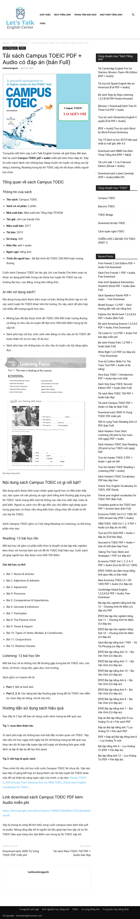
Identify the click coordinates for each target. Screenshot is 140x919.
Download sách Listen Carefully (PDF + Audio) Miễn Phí (116, 175)
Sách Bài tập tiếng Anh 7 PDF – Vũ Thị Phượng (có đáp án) (117, 644)
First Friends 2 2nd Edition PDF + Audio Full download (116, 265)
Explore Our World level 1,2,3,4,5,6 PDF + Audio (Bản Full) (117, 316)
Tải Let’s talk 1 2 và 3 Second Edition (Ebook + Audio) (114, 164)
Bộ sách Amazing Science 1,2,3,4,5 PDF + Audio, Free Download (117, 325)
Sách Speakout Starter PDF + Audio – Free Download (114, 297)
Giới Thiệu (45, 14)
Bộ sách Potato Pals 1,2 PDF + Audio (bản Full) (115, 344)
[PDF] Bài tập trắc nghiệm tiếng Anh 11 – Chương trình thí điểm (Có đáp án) (116, 620)
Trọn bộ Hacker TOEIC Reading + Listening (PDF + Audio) (116, 469)
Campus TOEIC (106, 198)
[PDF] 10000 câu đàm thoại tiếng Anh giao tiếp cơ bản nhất (116, 572)
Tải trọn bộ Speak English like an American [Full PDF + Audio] (116, 85)
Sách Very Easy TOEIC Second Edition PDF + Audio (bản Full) (115, 386)
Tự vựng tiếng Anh (90, 909)
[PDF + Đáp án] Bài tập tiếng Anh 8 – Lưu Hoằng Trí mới (117, 738)
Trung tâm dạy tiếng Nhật (116, 909)
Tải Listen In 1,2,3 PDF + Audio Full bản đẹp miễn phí (117, 335)
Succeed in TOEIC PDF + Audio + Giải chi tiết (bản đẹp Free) (116, 544)
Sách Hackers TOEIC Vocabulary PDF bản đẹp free (116, 478)
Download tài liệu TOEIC (111, 223)
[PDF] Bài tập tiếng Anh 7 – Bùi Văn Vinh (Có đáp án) (115, 710)
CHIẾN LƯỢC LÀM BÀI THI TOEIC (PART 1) (116, 240)
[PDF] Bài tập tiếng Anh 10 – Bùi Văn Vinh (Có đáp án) (116, 672)
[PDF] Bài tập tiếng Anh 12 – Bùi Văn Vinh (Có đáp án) (116, 654)
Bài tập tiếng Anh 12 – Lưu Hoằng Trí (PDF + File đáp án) (117, 757)
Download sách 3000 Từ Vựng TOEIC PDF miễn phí (21, 853)
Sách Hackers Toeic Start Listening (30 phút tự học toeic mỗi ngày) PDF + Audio (115, 435)
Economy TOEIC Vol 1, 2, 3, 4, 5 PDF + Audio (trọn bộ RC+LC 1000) (117, 563)
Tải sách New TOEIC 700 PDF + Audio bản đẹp (72, 853)
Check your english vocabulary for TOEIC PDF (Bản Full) (117, 497)
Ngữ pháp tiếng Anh (111, 14)
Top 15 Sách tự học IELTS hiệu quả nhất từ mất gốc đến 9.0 (117, 141)
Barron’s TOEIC (106, 206)
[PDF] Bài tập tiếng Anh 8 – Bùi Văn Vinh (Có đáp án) (115, 701)
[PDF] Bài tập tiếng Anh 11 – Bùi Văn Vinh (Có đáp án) (116, 663)
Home (6, 42)
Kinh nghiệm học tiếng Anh (55, 909)
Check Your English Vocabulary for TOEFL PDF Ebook (117, 488)
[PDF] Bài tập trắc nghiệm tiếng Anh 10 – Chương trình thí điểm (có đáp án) (116, 633)
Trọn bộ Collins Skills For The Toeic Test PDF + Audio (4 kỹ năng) (114, 365)
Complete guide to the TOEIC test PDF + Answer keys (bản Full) (117, 506)
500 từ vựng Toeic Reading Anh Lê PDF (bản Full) (117, 423)
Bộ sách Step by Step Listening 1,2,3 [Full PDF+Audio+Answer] (115, 96)
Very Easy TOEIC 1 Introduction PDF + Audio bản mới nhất (115, 376)
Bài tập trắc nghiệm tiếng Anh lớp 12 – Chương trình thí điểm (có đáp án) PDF (117, 606)
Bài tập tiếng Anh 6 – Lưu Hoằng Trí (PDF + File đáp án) (116, 748)
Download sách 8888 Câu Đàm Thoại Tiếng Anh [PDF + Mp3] (115, 153)
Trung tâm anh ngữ (85, 14)
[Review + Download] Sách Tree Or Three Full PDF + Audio (117, 108)
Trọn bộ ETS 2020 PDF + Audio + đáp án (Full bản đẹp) (116, 535)
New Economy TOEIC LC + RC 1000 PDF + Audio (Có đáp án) (115, 582)
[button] (133, 14)
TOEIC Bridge (105, 214)
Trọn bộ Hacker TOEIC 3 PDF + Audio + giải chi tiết (115, 459)
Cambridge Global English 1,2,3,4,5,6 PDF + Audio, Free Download (114, 593)
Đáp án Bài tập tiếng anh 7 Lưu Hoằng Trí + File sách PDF (115, 729)
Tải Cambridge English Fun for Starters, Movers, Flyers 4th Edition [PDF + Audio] (117, 72)
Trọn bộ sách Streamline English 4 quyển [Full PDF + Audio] (117, 119)
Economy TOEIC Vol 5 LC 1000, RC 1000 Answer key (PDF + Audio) (117, 516)
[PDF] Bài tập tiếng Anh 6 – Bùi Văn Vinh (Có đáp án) (115, 682)
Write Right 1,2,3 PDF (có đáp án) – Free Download (116, 354)
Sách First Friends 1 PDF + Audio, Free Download (117, 274)
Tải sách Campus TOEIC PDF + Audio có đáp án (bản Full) (115, 404)
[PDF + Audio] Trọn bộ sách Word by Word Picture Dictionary (116, 130)
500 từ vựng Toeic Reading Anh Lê (26, 782)
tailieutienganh (10, 68)
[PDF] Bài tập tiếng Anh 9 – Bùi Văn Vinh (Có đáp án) (115, 691)
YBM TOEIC (55, 782)
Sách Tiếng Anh (62, 14)
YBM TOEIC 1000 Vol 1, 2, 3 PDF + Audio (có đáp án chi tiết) (117, 525)
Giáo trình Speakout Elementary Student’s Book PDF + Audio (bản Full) (116, 286)
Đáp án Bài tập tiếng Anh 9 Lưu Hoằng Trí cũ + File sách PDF (115, 720)
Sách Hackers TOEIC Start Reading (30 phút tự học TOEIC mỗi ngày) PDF (117, 448)
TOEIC (43, 23)
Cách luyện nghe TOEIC (111, 231)
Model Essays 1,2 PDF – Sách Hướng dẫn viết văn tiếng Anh (115, 306)
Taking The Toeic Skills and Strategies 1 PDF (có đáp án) (114, 553)
